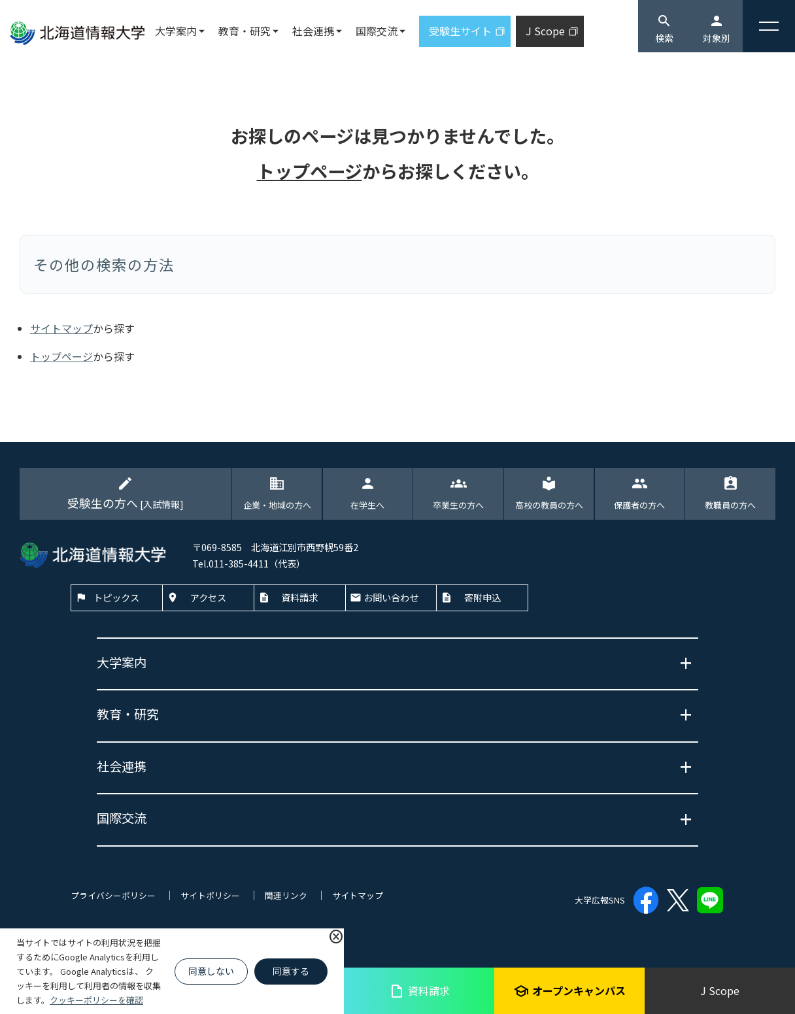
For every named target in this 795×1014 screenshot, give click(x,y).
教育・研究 (244, 31)
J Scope (719, 990)
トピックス (116, 597)
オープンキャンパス (569, 991)
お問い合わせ (391, 597)
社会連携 (313, 31)
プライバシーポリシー (113, 895)
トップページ (309, 171)
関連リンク (286, 895)
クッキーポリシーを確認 (96, 1000)
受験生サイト (460, 31)
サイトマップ (61, 328)
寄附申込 (482, 597)
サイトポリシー (210, 895)
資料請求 (419, 991)
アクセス (208, 597)
